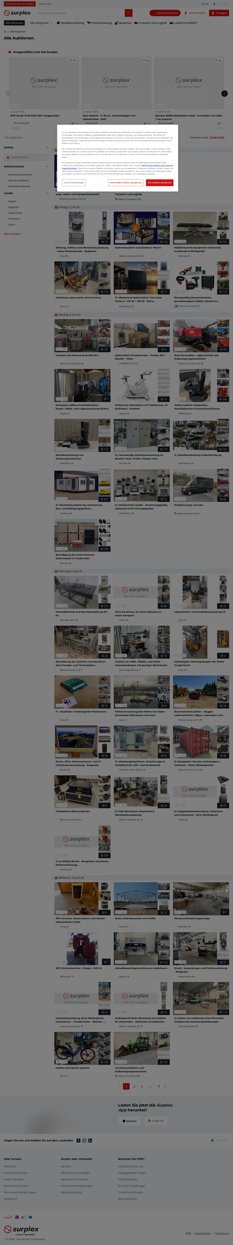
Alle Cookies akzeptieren (160, 183)
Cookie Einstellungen (74, 183)
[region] (117, 158)
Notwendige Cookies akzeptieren (126, 183)
